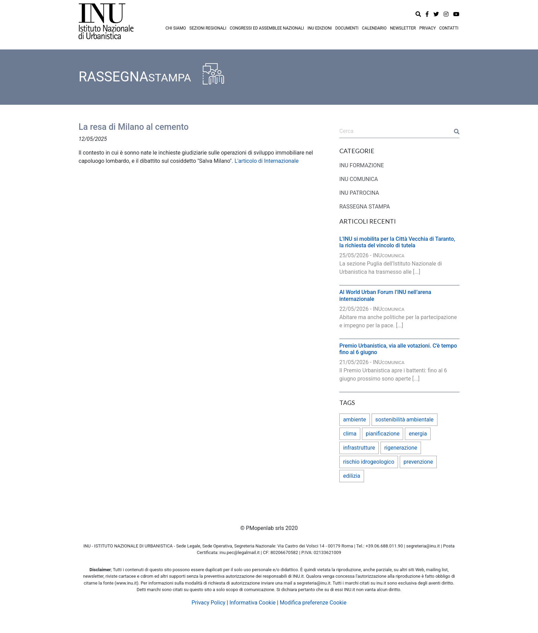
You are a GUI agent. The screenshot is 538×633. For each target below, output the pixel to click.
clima (349, 433)
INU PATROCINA (359, 193)
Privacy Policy (208, 602)
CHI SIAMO (175, 28)
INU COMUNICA (358, 179)
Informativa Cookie (253, 602)
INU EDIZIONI (319, 28)
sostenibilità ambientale (404, 419)
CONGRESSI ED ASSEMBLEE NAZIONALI (267, 28)
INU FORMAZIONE (361, 165)
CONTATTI (448, 28)
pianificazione (383, 433)
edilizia (351, 476)
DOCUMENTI (347, 28)
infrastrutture (359, 447)
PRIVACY (427, 28)
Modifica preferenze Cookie (313, 602)
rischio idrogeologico (368, 462)
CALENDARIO (374, 28)
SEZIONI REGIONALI (207, 28)
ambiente (354, 419)
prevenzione (418, 462)
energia (418, 433)
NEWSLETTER (403, 28)
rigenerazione (400, 447)
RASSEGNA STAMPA (364, 206)
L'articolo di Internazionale (266, 161)
